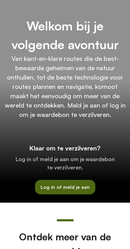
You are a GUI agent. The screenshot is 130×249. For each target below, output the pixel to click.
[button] (65, 187)
